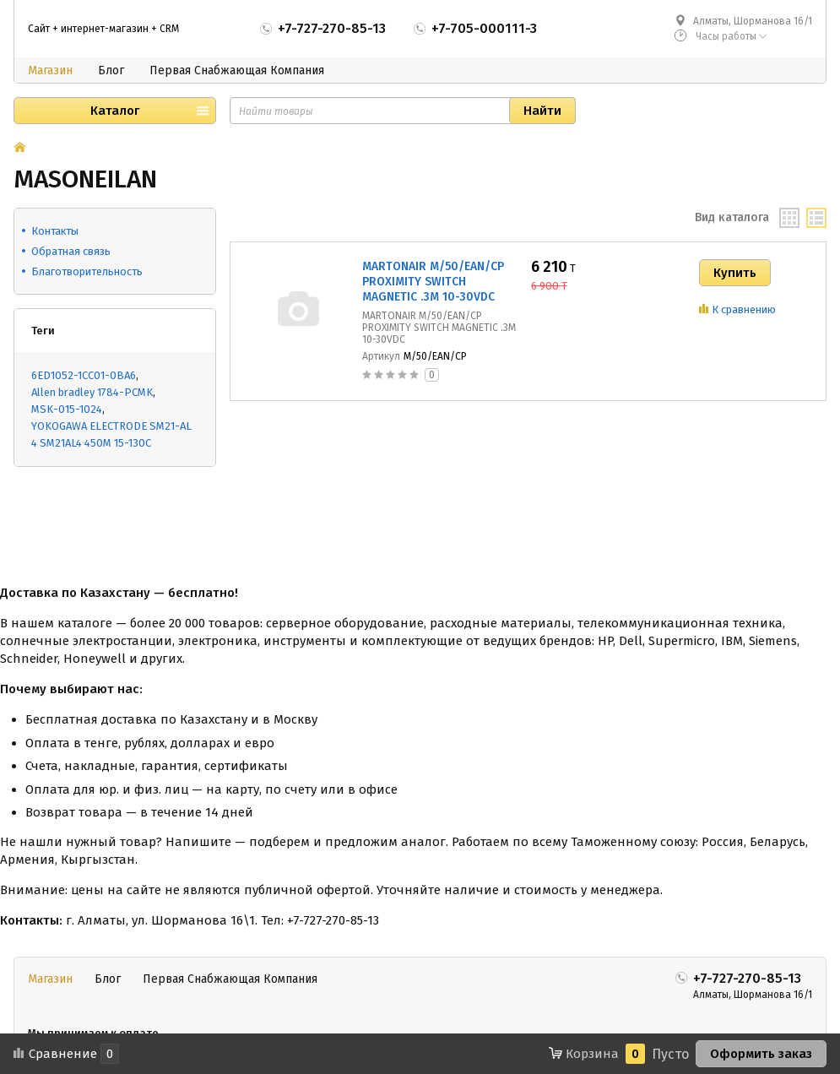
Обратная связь (71, 251)
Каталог (114, 110)
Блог (111, 70)
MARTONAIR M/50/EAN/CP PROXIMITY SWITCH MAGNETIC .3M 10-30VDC (433, 281)
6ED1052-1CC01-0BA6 (83, 375)
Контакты (55, 231)
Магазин (50, 70)
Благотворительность (87, 271)
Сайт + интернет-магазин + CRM (103, 29)
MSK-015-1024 (66, 409)
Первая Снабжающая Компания (236, 70)
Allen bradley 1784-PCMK (92, 392)
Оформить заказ (761, 1053)
